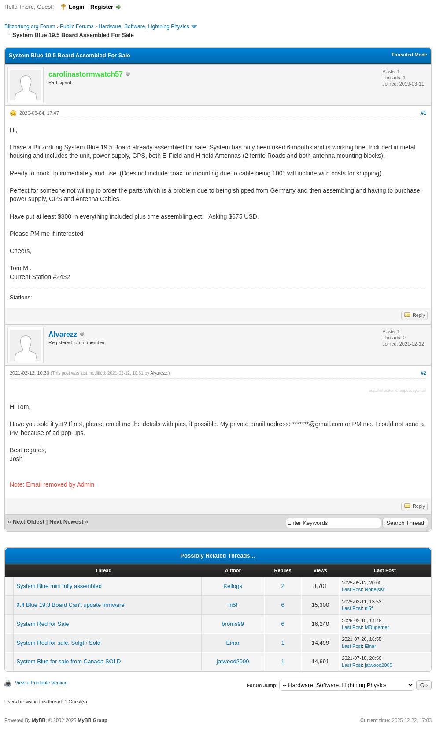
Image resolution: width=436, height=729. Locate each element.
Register (101, 7)
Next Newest (66, 521)
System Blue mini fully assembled (59, 586)
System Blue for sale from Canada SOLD (68, 661)
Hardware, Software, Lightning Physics (143, 26)
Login (76, 7)
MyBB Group (92, 720)
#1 (423, 112)
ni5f (232, 605)
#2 (423, 373)
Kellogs (232, 586)
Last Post (352, 589)
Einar (233, 643)
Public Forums (77, 26)
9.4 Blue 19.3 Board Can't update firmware (70, 605)
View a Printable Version (41, 682)
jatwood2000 (233, 661)
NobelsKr (374, 589)
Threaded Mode (409, 54)
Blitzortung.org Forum (29, 26)
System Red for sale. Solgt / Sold (58, 643)
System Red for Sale (42, 624)
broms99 (233, 624)
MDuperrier (377, 627)
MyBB (38, 720)
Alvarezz (62, 334)
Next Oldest (28, 521)
